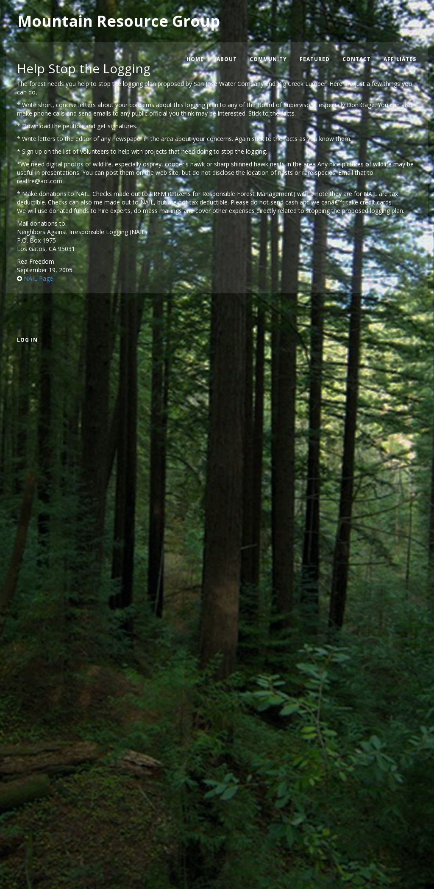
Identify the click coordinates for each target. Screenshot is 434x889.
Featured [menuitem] (315, 59)
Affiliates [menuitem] (400, 59)
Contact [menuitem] (356, 59)
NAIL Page (38, 278)
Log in (27, 339)
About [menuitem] (227, 59)
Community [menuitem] (268, 59)
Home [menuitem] (195, 59)
